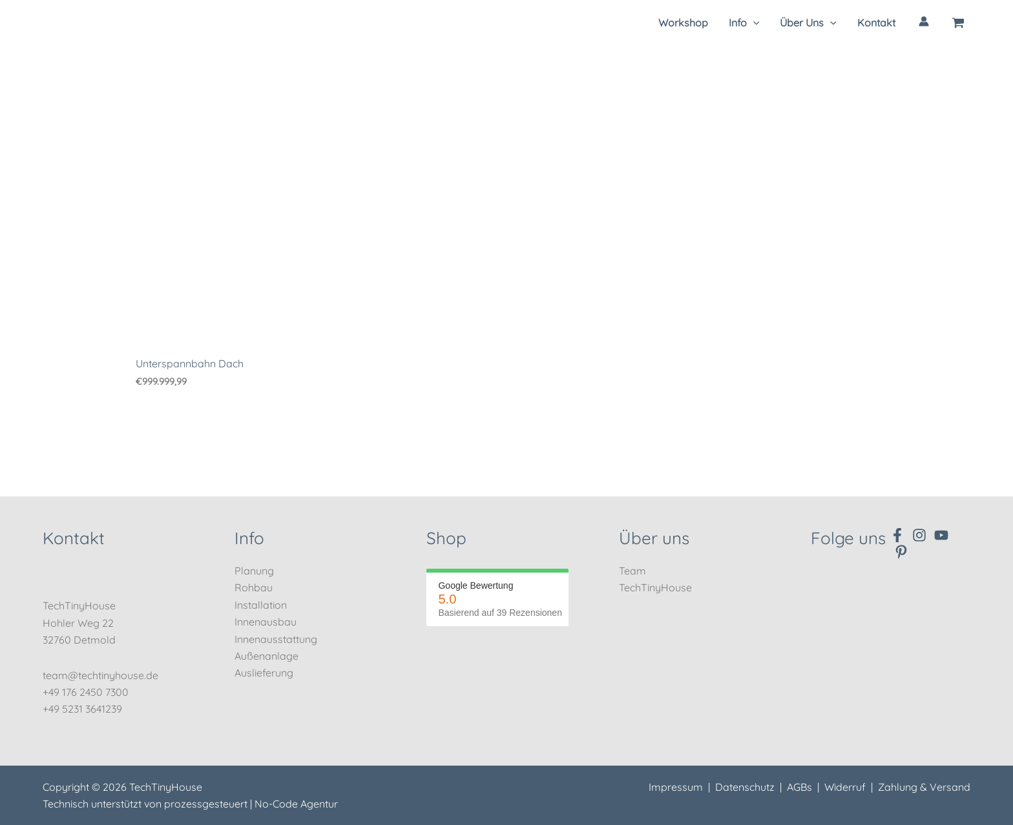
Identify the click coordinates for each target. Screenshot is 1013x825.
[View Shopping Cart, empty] (958, 22)
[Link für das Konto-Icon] (924, 21)
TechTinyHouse (655, 587)
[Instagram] (919, 535)
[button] (744, 22)
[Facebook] (897, 535)
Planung (254, 570)
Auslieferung (264, 672)
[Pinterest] (901, 552)
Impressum (676, 786)
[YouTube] (941, 535)
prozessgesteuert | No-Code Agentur (251, 803)
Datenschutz (745, 786)
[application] (753, 22)
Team (632, 570)
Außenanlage (266, 655)
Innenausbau (266, 621)
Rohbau (254, 587)
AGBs (799, 786)
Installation (261, 604)
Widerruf (845, 786)
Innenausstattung (276, 639)
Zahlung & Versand (924, 786)
